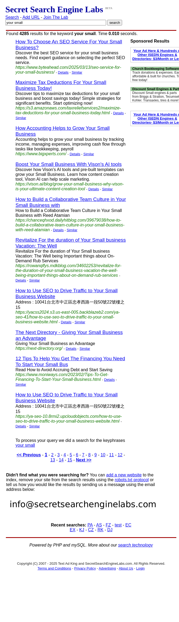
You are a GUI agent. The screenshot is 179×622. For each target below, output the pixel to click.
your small (25, 445)
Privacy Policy (85, 568)
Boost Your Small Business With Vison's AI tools (68, 164)
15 (69, 460)
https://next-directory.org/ (39, 348)
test (118, 525)
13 (52, 460)
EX (72, 530)
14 (61, 460)
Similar (77, 72)
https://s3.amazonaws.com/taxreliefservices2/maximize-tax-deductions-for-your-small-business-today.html (68, 110)
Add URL (31, 17)
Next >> (83, 460)
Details (63, 72)
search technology (135, 545)
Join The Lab (56, 17)
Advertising (107, 568)
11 (111, 455)
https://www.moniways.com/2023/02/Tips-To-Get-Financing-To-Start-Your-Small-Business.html (61, 377)
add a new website (124, 475)
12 (120, 455)
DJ (109, 530)
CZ (91, 530)
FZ (108, 525)
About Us (126, 568)
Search (12, 17)
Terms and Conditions (54, 568)
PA (89, 525)
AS (99, 525)
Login (140, 568)
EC (128, 525)
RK (100, 530)
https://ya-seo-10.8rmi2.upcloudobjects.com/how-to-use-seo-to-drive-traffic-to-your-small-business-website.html (68, 418)
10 (102, 455)
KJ (81, 530)
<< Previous (29, 455)
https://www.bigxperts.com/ (40, 153)
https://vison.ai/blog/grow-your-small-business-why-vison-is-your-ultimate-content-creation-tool (69, 186)
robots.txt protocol (132, 479)
